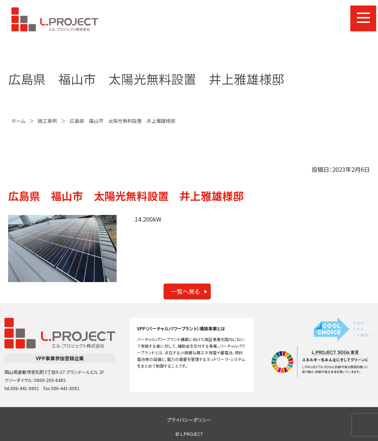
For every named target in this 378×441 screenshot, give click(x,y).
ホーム (18, 120)
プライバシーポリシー (189, 419)
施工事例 (47, 120)
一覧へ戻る (185, 291)
